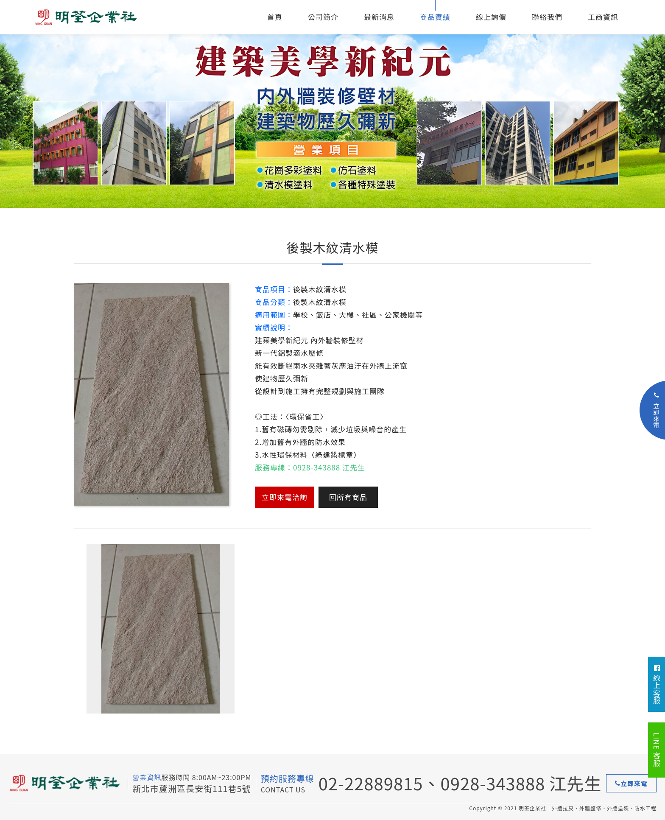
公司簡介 (323, 16)
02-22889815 (371, 783)
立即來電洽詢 (284, 497)
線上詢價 (491, 16)
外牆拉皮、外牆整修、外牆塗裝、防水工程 (97, 17)
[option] (332, 104)
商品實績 (435, 16)
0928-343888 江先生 (521, 783)
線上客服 (656, 684)
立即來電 (631, 783)
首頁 (274, 16)
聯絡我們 (547, 16)
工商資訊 (603, 16)
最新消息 (379, 16)
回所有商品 (348, 497)
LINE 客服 (656, 750)
